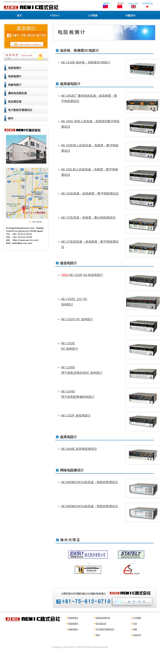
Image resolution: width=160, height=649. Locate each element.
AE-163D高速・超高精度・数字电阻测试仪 (90, 193)
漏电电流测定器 (17, 93)
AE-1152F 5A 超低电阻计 (82, 275)
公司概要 (137, 618)
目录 (135, 623)
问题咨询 (137, 635)
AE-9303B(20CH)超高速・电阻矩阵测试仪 (89, 506)
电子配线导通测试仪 (20, 110)
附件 (10, 118)
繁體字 (106, 3)
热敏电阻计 (14, 84)
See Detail (37, 222)
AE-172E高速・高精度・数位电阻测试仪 (88, 217)
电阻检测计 (14, 67)
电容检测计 (14, 76)
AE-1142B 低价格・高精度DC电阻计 (85, 62)
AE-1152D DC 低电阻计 (77, 319)
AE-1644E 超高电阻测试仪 (79, 449)
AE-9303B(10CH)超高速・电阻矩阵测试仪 (89, 482)
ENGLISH (133, 3)
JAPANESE (147, 3)
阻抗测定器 (14, 101)
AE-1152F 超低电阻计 (76, 415)
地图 (135, 629)
